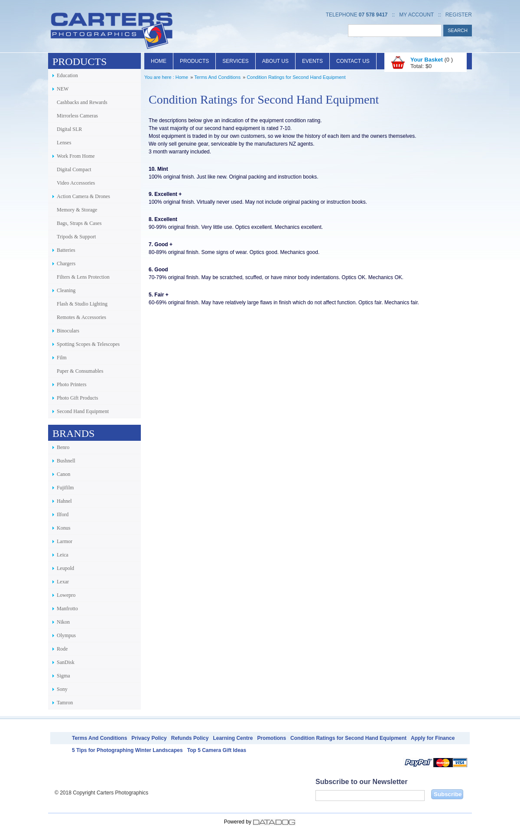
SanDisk (66, 662)
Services (235, 61)
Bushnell (66, 461)
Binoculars (68, 331)
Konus (63, 528)
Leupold (65, 568)
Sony (62, 689)
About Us (275, 61)
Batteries (66, 250)
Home (158, 61)
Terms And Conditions (217, 77)
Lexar (63, 582)
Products (194, 61)
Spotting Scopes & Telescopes (88, 344)
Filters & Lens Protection (83, 277)
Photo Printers (71, 384)
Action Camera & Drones (83, 196)
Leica (62, 555)
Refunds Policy (190, 738)
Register (458, 15)
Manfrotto (67, 608)
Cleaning (66, 290)
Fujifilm (65, 488)
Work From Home (76, 156)
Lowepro (66, 595)
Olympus (66, 635)
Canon (63, 474)
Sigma (63, 676)
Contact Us (353, 61)
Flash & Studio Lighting (82, 304)
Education (67, 75)
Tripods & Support (76, 237)
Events (312, 61)
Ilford (62, 514)
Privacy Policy (148, 738)
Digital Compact (74, 169)
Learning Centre (233, 738)
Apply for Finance (433, 738)
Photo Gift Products (77, 398)
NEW (62, 89)
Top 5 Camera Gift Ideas (216, 750)
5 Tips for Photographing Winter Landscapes (127, 750)
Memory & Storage (77, 210)
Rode (62, 649)
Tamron (65, 703)
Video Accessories (76, 183)
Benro (63, 447)
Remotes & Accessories (81, 317)
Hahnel (64, 501)
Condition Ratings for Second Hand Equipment (296, 77)
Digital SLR (69, 129)
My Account (416, 15)
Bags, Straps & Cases (79, 223)
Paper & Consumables (80, 371)
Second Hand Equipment (83, 411)
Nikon (63, 622)
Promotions (271, 738)
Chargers (66, 263)
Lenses (64, 143)
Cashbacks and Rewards (82, 102)
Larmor (64, 541)
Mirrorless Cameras (77, 116)
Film (62, 358)
